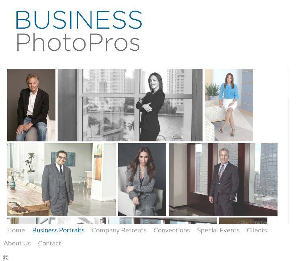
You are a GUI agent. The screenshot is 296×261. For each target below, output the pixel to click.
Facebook (228, 256)
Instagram (238, 256)
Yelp (249, 256)
